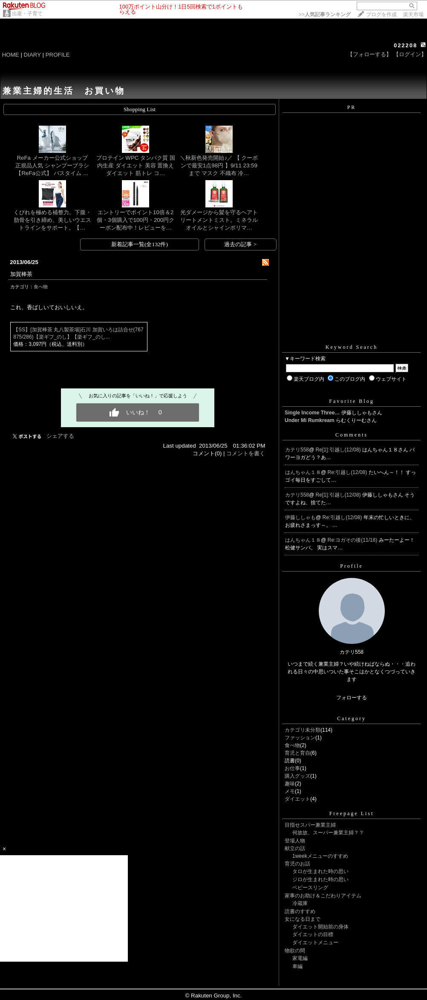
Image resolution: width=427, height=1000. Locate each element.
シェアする (60, 436)
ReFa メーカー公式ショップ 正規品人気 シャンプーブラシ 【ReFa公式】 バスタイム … (54, 165)
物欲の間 (295, 951)
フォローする (351, 698)
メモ (290, 791)
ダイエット (297, 799)
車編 (297, 966)
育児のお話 (297, 864)
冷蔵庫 (300, 903)
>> (325, 14)
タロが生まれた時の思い (320, 871)
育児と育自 (297, 753)
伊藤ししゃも (300, 517)
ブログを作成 (381, 14)
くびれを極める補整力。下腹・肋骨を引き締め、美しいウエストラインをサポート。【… (52, 220)
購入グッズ (297, 776)
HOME (10, 55)
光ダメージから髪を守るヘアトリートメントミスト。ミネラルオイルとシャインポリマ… (219, 220)
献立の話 (295, 848)
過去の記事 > (240, 244)
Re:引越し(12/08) (348, 472)
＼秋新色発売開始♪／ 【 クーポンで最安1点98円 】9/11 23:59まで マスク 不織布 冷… (219, 165)
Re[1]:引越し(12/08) (339, 450)
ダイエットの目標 (312, 934)
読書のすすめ (300, 911)
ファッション (300, 738)
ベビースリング (310, 888)
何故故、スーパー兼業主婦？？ (328, 833)
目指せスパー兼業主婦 (310, 825)
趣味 (290, 784)
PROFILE (58, 55)
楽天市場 (413, 14)
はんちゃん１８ (303, 472)
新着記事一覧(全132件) (139, 244)
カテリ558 (297, 450)
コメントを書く (245, 453)
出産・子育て (27, 14)
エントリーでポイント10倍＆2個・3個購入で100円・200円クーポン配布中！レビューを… (135, 220)
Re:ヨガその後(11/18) (353, 540)
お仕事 (292, 768)
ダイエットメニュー (315, 942)
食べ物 (41, 286)
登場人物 (295, 841)
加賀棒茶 (21, 274)
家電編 (300, 958)
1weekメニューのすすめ (320, 856)
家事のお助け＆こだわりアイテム (323, 896)
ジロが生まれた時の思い (320, 879)
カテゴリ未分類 (302, 730)
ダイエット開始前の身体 (320, 927)
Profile (351, 566)
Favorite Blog (351, 401)
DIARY (32, 55)
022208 (405, 45)
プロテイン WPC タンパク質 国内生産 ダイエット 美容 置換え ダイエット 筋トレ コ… (135, 165)
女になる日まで (302, 919)
